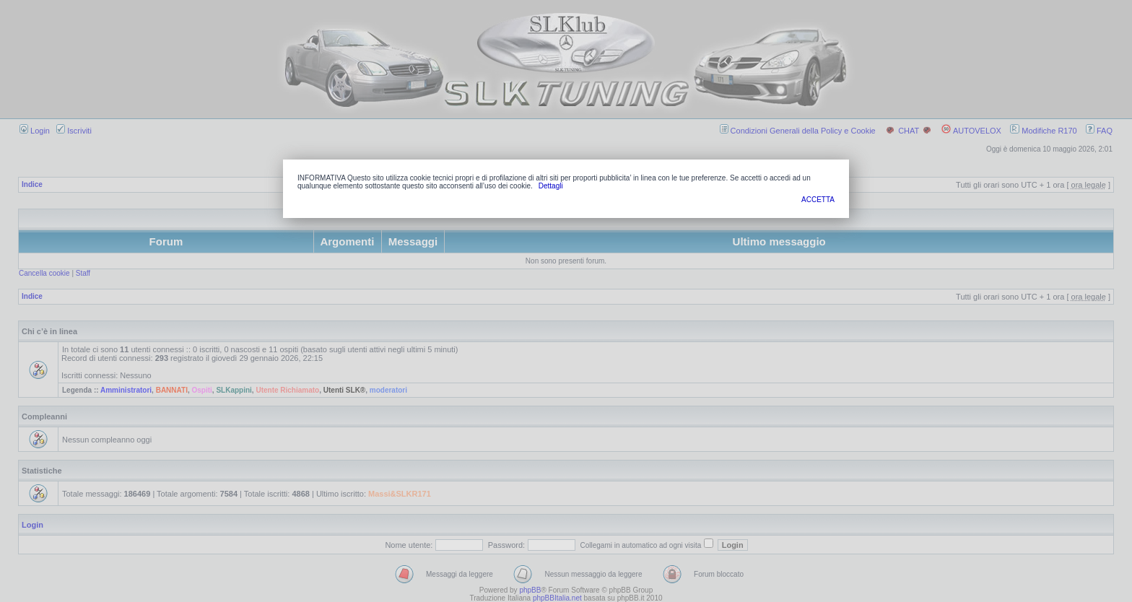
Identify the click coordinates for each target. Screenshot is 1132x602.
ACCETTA (818, 200)
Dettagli (551, 186)
